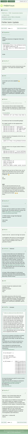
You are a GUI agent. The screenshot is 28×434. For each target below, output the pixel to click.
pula (5, 75)
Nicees (5, 99)
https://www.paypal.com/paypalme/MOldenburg (11, 382)
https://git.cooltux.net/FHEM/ (13, 383)
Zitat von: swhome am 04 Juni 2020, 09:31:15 (13, 312)
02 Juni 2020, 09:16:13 (6, 101)
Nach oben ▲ (21, 430)
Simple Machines (17, 432)
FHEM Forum (9, 6)
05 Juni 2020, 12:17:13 (6, 392)
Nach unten (4, 28)
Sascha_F (6, 61)
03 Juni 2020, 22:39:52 (6, 231)
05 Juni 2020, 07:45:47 (6, 309)
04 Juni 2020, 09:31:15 (6, 250)
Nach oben (3, 422)
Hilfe (4, 430)
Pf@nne (13, 17)
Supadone (6, 32)
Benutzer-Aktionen (21, 28)
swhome (9, 17)
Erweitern (12, 349)
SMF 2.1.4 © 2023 (10, 432)
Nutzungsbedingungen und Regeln (12, 430)
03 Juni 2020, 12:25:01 (6, 203)
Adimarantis (17, 17)
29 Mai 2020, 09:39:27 (6, 34)
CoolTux (6, 307)
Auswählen (7, 43)
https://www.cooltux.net (6, 385)
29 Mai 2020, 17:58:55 (6, 63)
